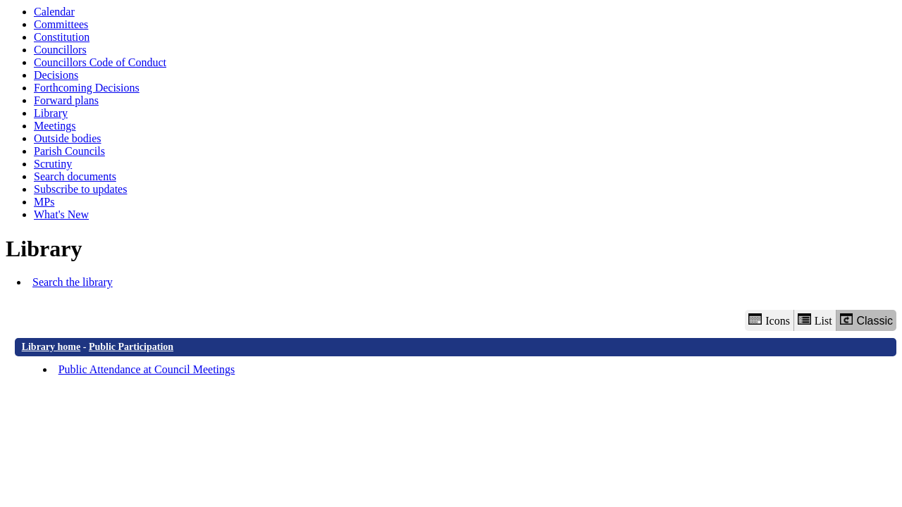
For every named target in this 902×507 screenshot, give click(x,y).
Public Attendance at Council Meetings (146, 369)
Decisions (56, 75)
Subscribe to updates (80, 189)
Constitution (61, 37)
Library (51, 113)
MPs (44, 202)
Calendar (54, 12)
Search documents (75, 176)
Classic (866, 320)
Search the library (72, 282)
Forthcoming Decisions (87, 88)
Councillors (60, 50)
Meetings (55, 126)
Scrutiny (53, 164)
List (815, 320)
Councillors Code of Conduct (100, 62)
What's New (61, 214)
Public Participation (131, 347)
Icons (768, 320)
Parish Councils (69, 151)
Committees (61, 24)
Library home (51, 347)
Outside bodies (67, 138)
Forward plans (66, 100)
